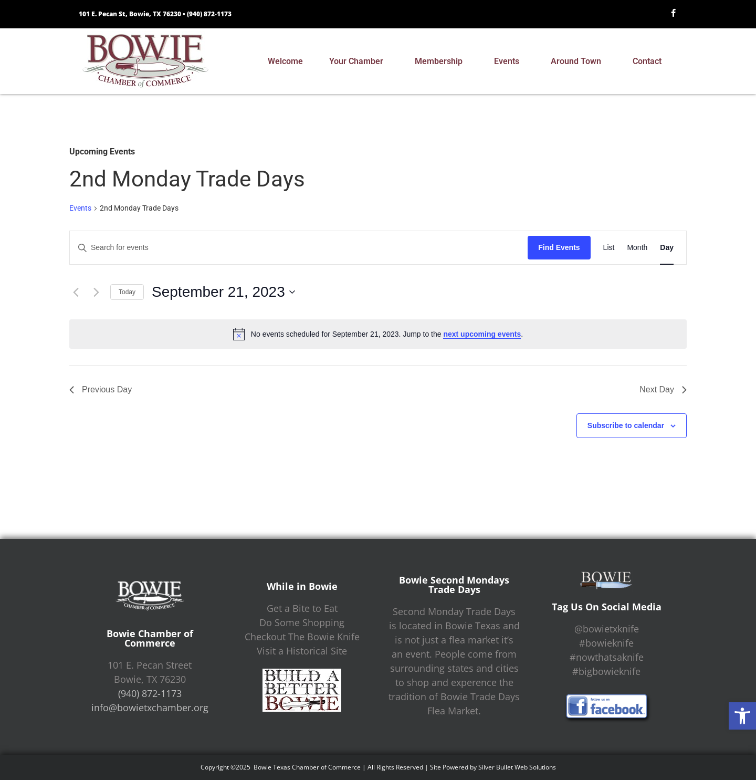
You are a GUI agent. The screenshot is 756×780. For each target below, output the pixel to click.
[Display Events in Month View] (637, 247)
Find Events (559, 247)
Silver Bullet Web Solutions (517, 767)
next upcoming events (482, 334)
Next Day (663, 389)
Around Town (578, 61)
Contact (650, 61)
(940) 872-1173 (209, 13)
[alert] (378, 334)
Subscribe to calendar (625, 425)
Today (127, 292)
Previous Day (100, 389)
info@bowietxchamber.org (149, 707)
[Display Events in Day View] (667, 247)
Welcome (285, 61)
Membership (441, 61)
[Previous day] (75, 292)
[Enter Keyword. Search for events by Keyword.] (299, 247)
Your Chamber (358, 61)
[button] (742, 716)
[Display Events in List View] (609, 247)
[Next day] (96, 292)
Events (509, 61)
